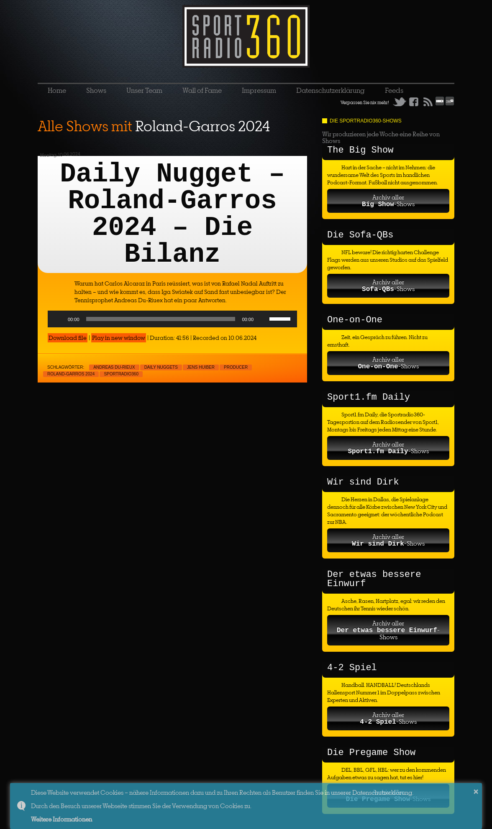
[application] (172, 319)
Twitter (399, 102)
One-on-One (354, 320)
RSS (428, 102)
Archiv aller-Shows (388, 200)
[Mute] (263, 319)
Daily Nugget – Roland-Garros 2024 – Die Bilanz (172, 214)
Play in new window (118, 338)
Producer (236, 367)
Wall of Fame (202, 90)
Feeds (394, 90)
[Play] (58, 319)
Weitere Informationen (61, 819)
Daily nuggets (161, 367)
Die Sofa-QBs (360, 235)
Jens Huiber (201, 367)
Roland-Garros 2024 (71, 374)
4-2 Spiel (352, 668)
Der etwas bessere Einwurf (374, 579)
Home (57, 90)
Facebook (414, 102)
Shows (96, 90)
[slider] (161, 319)
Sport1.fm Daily (368, 397)
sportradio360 (121, 374)
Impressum (259, 90)
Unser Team (144, 90)
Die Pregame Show (371, 752)
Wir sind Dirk (363, 482)
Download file (68, 338)
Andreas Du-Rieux (114, 367)
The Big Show (360, 150)
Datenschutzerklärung (330, 90)
